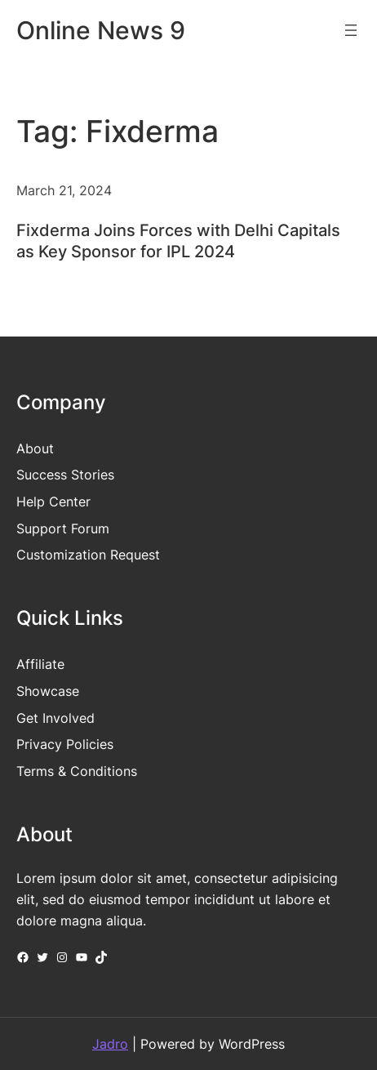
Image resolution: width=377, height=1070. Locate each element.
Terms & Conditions (76, 771)
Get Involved (55, 718)
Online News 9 (100, 30)
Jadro (110, 1044)
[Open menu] (351, 30)
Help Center (53, 501)
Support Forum (62, 528)
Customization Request (88, 554)
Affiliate (40, 664)
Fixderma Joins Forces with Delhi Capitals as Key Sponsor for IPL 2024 (178, 241)
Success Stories (65, 474)
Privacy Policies (64, 744)
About (35, 448)
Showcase (47, 691)
